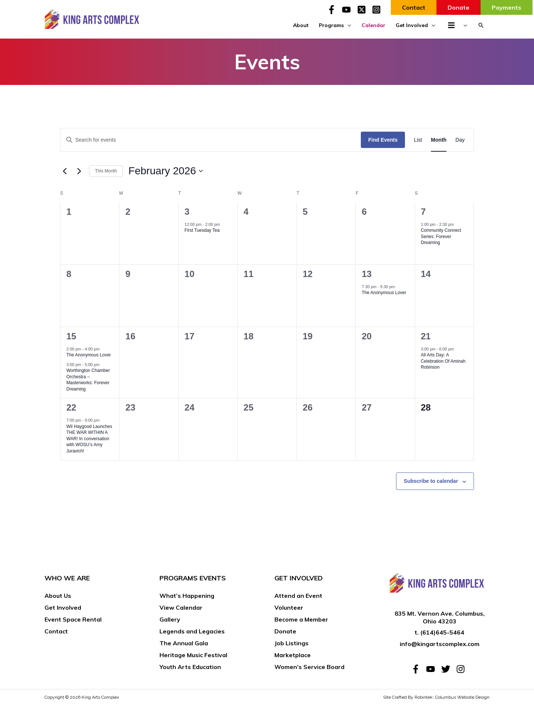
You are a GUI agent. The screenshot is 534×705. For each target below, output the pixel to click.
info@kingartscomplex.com (439, 644)
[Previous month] (64, 171)
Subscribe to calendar (431, 481)
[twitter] (448, 669)
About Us (57, 595)
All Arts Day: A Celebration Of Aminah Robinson (443, 361)
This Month (106, 171)
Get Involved (62, 607)
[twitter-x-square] (363, 9)
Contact (56, 631)
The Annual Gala (183, 643)
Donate (285, 631)
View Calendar (180, 607)
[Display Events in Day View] (460, 140)
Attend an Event (298, 595)
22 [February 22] (71, 407)
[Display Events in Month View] (438, 140)
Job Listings (291, 643)
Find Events (383, 140)
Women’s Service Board (309, 667)
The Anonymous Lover (384, 292)
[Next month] (79, 171)
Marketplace (292, 655)
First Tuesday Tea (202, 230)
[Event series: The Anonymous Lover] (398, 286)
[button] (481, 25)
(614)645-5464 (442, 632)
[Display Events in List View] (418, 140)
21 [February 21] (426, 336)
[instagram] (462, 669)
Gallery (169, 619)
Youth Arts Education (190, 667)
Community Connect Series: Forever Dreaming (441, 236)
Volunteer (288, 607)
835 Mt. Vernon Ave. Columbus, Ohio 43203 (440, 617)
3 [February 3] (187, 212)
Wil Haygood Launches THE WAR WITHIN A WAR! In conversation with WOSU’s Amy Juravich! (89, 439)
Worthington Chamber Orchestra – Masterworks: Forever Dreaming (88, 380)
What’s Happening (186, 595)
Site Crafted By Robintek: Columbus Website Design (436, 697)
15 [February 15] (71, 336)
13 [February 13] (367, 274)
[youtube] (348, 9)
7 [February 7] (423, 212)
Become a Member (301, 619)
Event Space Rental (73, 619)
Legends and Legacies (192, 631)
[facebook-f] (333, 9)
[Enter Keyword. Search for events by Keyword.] (210, 140)
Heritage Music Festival (193, 655)
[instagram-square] (377, 9)
